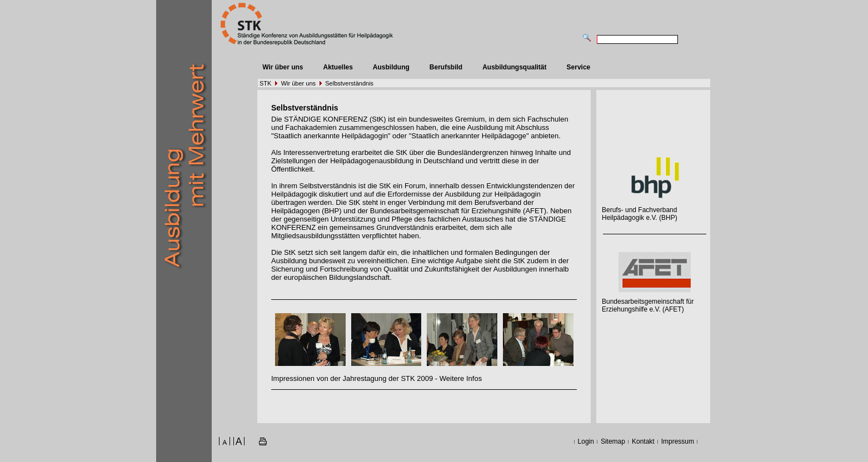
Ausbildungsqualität (514, 67)
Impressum (677, 441)
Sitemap (613, 441)
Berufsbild (446, 67)
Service (579, 67)
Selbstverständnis (349, 83)
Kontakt (643, 441)
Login (586, 441)
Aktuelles (337, 67)
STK (265, 83)
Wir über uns (282, 67)
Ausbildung (391, 67)
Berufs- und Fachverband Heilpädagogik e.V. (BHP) (639, 214)
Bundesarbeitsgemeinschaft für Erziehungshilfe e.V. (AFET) (648, 305)
